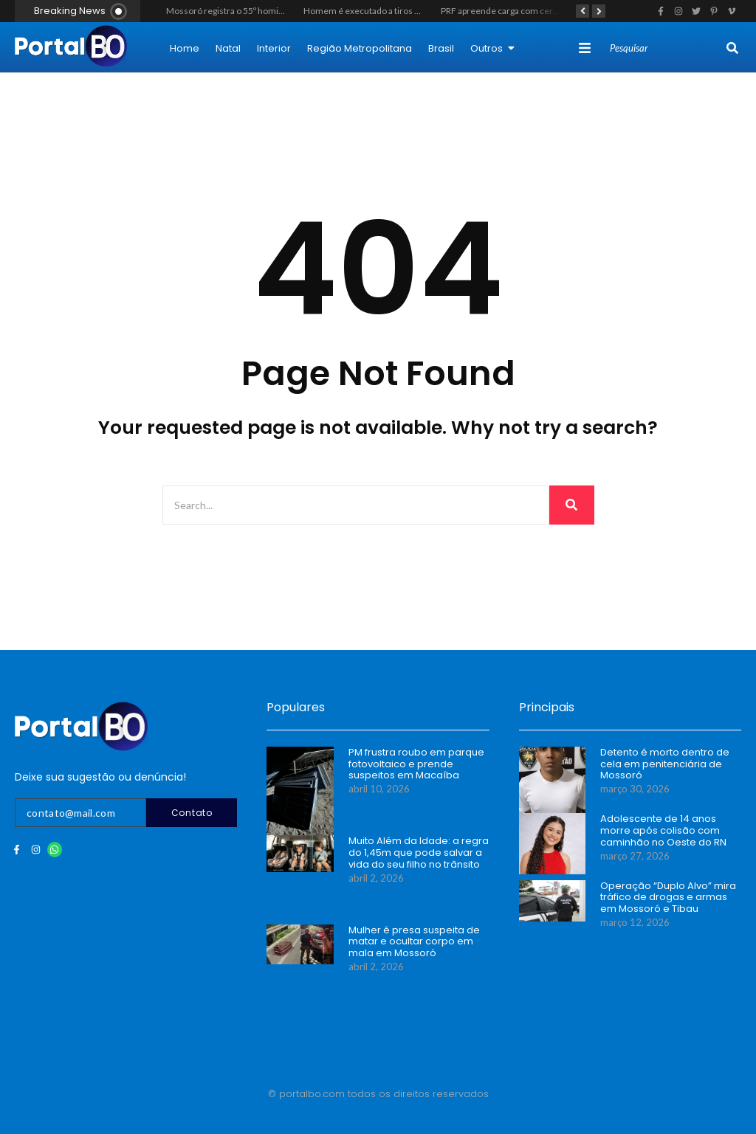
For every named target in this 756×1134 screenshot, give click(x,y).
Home (184, 48)
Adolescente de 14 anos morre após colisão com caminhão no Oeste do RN (663, 830)
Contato (192, 812)
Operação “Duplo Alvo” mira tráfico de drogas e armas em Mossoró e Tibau (668, 897)
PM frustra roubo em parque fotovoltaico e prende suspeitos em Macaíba (416, 764)
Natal (228, 48)
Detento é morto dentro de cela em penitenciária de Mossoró (664, 764)
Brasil (441, 48)
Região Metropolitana (359, 48)
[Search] (666, 49)
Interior (274, 48)
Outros (492, 48)
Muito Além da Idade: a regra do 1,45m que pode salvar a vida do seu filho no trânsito (418, 852)
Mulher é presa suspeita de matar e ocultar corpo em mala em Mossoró (414, 941)
